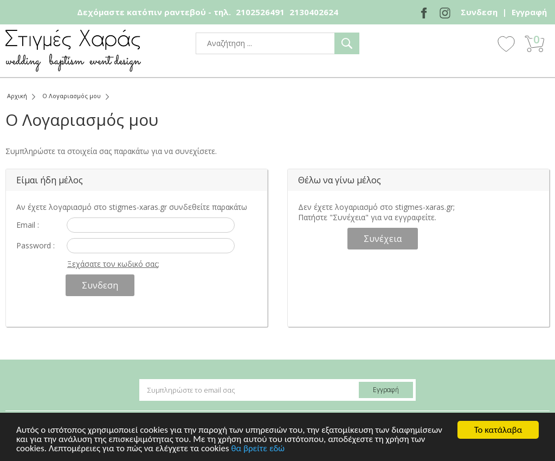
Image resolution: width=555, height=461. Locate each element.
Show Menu (476, 44)
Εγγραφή (529, 12)
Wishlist (506, 43)
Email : (27, 225)
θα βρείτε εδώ (258, 448)
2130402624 (313, 12)
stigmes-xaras (73, 51)
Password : (35, 245)
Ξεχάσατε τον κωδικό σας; (113, 264)
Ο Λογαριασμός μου (71, 96)
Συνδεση (479, 12)
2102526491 (260, 12)
